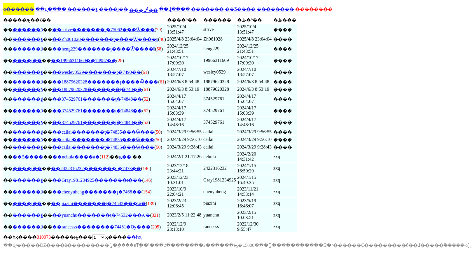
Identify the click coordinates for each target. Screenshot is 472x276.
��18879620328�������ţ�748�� (97, 89)
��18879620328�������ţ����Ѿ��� (105, 81)
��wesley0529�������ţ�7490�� (96, 72)
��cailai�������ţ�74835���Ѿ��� (103, 132)
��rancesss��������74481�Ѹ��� (101, 226)
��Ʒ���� (240, 9)
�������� (275, 9)
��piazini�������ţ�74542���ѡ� (98, 203)
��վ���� (50, 9)
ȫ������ (18, 9)
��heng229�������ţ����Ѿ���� (103, 48)
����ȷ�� (113, 9)
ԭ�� (125, 156)
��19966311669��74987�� (83, 60)
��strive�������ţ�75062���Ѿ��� (103, 29)
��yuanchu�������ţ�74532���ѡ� (101, 215)
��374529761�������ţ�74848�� (97, 99)
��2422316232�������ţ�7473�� (96, 168)
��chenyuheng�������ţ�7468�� (96, 191)
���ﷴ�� (143, 10)
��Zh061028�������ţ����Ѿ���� (105, 39)
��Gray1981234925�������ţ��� (97, 180)
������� (207, 9)
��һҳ (134, 237)
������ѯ (82, 9)
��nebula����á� (76, 156)
